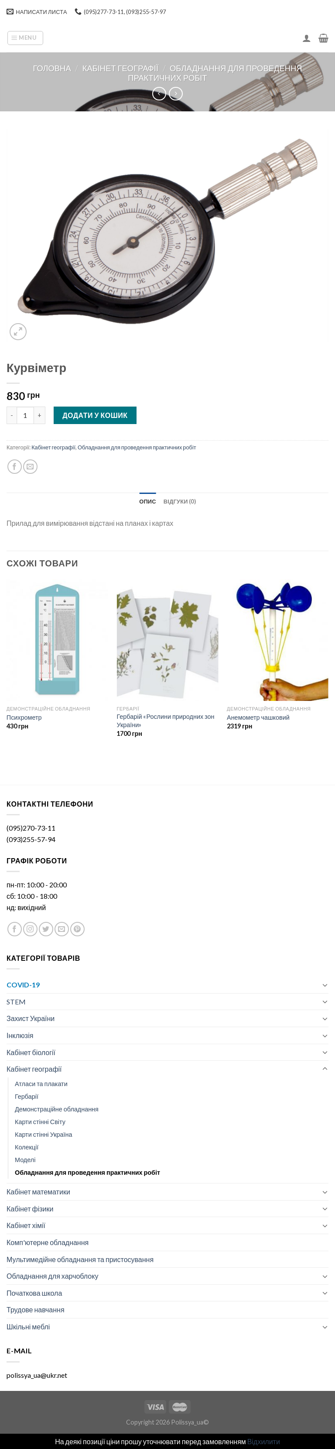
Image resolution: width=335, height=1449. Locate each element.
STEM (16, 1001)
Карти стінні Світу (40, 1121)
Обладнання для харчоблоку (52, 1276)
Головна (52, 68)
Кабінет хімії (26, 1225)
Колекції (26, 1147)
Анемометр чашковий (258, 717)
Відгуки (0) (180, 501)
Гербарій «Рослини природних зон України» (165, 720)
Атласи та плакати (41, 1083)
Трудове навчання (36, 1309)
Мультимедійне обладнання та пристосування (80, 1259)
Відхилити (263, 1441)
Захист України (31, 1018)
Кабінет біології (31, 1052)
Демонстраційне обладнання (57, 1109)
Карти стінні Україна (43, 1134)
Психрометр (24, 717)
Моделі (25, 1159)
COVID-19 (23, 984)
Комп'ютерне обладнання (48, 1242)
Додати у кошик (94, 415)
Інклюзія (20, 1035)
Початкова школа (34, 1293)
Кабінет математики (38, 1191)
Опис (147, 501)
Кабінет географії (120, 68)
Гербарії (26, 1096)
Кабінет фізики (30, 1208)
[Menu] (25, 38)
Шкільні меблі (28, 1326)
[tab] (147, 501)
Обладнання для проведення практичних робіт (137, 447)
